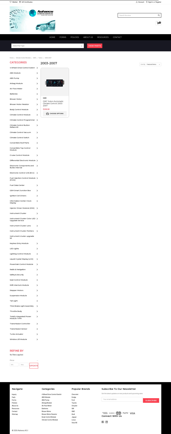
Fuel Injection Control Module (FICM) (22, 179)
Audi (73, 414)
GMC (73, 411)
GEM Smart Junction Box (20, 190)
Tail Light (14, 301)
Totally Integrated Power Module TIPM (20, 317)
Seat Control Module (19, 280)
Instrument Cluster (18, 213)
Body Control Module (19, 109)
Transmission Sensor (18, 329)
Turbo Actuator (16, 334)
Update (34, 366)
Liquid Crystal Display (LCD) (21, 259)
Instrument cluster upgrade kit (22, 237)
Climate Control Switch (19, 138)
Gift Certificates (25, 2)
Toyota (74, 403)
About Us (88, 37)
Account (140, 2)
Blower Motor (16, 99)
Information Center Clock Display (20, 202)
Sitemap (15, 414)
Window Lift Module (18, 339)
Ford (73, 400)
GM (73, 408)
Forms (63, 37)
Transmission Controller (20, 324)
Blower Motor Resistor (19, 104)
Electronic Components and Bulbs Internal (22, 167)
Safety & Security (17, 275)
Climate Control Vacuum (20, 132)
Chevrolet (75, 394)
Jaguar (74, 417)
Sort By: (143, 64)
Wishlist (14, 2)
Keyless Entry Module (19, 243)
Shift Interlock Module (19, 285)
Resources (103, 37)
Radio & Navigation (18, 269)
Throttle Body (16, 311)
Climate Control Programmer (22, 120)
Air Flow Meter (16, 89)
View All (74, 423)
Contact (117, 37)
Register (158, 2)
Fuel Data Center (17, 185)
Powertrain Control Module (21, 264)
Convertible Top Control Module (20, 149)
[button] (24, 360)
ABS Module (15, 73)
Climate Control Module (20, 115)
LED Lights (14, 249)
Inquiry (14, 394)
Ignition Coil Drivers (18, 196)
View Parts (94, 46)
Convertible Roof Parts (19, 143)
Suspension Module (18, 296)
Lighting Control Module (20, 254)
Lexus (74, 420)
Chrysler (74, 406)
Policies (75, 37)
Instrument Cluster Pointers (22, 231)
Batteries (14, 94)
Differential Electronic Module (22, 160)
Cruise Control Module (19, 155)
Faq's (13, 397)
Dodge (74, 397)
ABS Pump (14, 78)
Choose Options (55, 113)
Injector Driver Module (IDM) (22, 208)
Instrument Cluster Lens (20, 226)
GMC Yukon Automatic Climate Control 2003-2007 (53, 103)
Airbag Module (16, 83)
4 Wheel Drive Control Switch (22, 68)
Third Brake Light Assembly (21, 306)
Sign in (149, 2)
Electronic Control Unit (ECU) (22, 173)
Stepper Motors (16, 290)
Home (52, 37)
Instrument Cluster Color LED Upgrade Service (22, 219)
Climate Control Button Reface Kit (20, 126)
